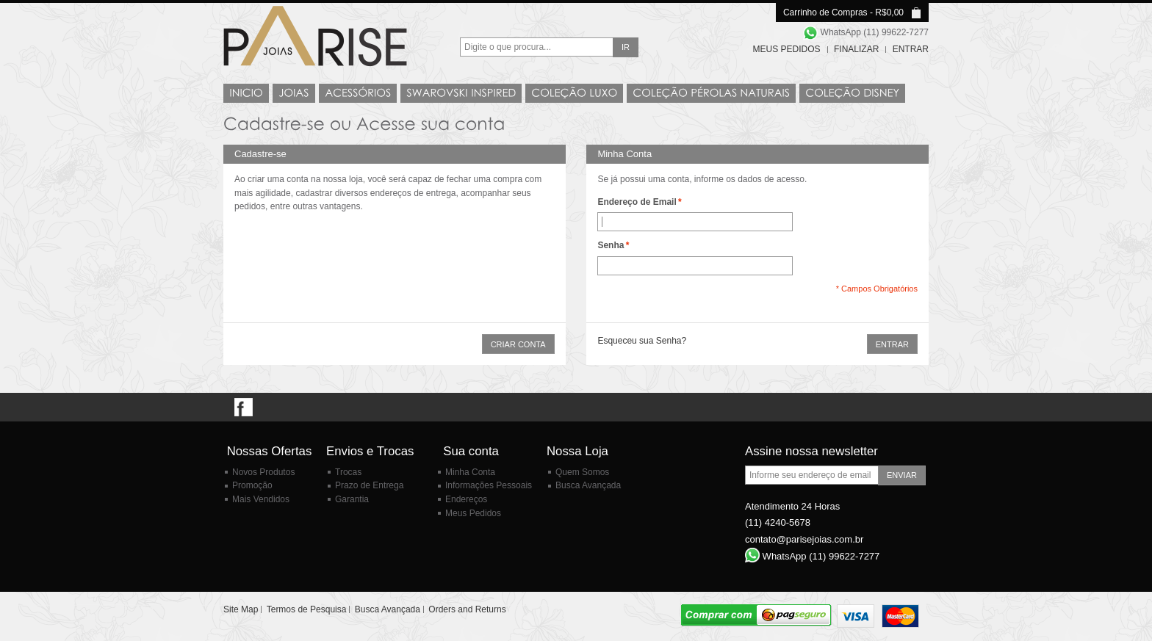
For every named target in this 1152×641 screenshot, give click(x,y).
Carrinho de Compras (825, 12)
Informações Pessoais (488, 485)
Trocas (348, 472)
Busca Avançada (588, 485)
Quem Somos (582, 472)
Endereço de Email (636, 202)
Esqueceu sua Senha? (641, 341)
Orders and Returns (466, 609)
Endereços (466, 499)
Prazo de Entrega (369, 485)
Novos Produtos (263, 472)
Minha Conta (470, 472)
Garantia (352, 499)
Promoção (252, 485)
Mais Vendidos (260, 499)
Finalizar (856, 49)
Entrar (911, 49)
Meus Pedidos (787, 49)
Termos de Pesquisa (307, 609)
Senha (610, 246)
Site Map (240, 609)
